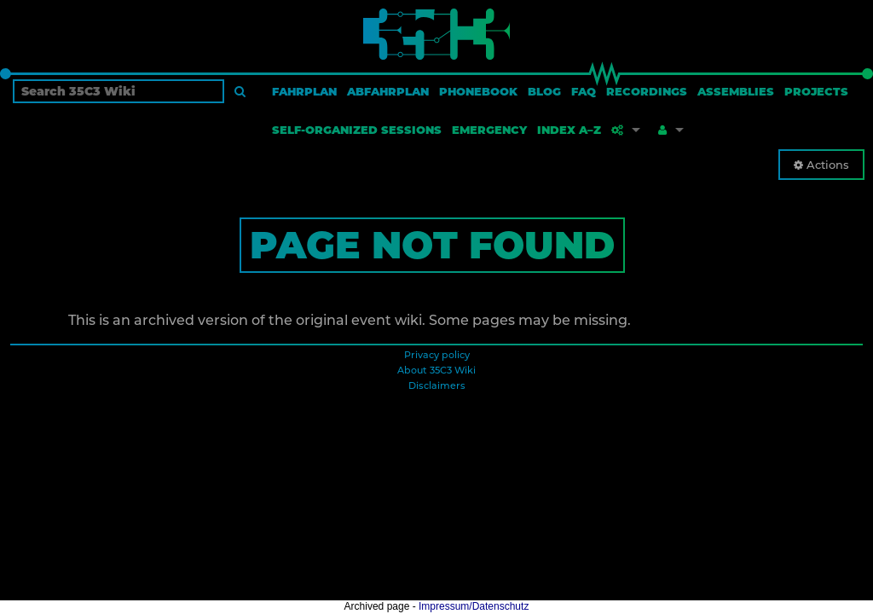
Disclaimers (436, 385)
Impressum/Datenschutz (474, 606)
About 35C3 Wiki (436, 370)
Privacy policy (437, 355)
